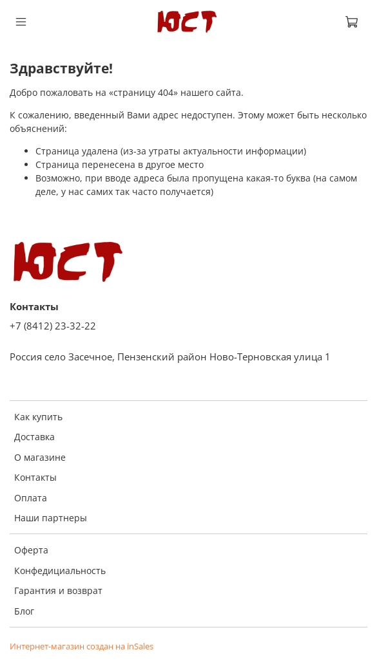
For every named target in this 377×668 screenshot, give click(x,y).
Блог (24, 611)
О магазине (40, 457)
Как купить (38, 417)
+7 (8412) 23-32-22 (53, 326)
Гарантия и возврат (58, 590)
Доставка (34, 437)
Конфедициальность (60, 570)
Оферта (31, 550)
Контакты (35, 477)
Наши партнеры (50, 518)
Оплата (30, 498)
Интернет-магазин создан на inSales (81, 646)
